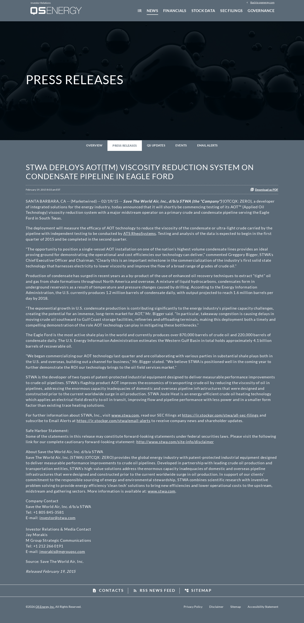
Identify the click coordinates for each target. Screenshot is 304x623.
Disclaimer (216, 613)
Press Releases (125, 148)
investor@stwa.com (57, 523)
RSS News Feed (154, 596)
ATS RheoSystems (139, 236)
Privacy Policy (193, 613)
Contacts (108, 596)
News (152, 10)
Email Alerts (207, 147)
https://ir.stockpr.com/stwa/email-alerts (114, 425)
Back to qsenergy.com (262, 2)
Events (181, 147)
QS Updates (156, 147)
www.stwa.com (125, 419)
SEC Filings (231, 10)
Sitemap (198, 596)
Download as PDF (264, 192)
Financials (174, 10)
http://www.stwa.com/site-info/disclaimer (175, 446)
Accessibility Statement (263, 613)
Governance (261, 10)
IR (140, 10)
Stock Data (203, 10)
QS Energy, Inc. (45, 613)
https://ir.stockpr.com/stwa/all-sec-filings (220, 419)
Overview (94, 147)
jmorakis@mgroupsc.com (62, 557)
